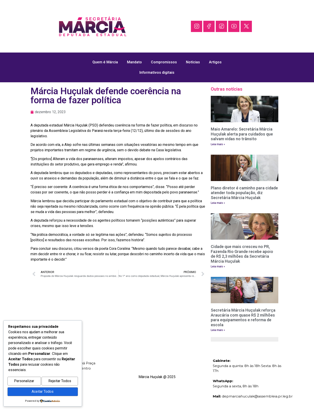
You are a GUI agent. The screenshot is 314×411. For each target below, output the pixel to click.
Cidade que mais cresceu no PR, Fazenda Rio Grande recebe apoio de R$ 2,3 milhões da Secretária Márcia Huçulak (242, 254)
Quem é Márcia (105, 62)
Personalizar (24, 382)
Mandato (134, 62)
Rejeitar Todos (59, 382)
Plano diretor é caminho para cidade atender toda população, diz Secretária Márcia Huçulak (244, 193)
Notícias (193, 62)
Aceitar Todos (43, 392)
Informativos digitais (156, 72)
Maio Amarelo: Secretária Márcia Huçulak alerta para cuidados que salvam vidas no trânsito (242, 134)
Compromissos (164, 62)
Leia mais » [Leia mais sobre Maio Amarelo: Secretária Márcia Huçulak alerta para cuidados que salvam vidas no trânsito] (218, 144)
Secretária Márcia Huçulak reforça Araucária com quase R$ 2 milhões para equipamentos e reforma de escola (243, 317)
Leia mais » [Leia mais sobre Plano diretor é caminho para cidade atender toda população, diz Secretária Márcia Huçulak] (218, 202)
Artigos (215, 62)
